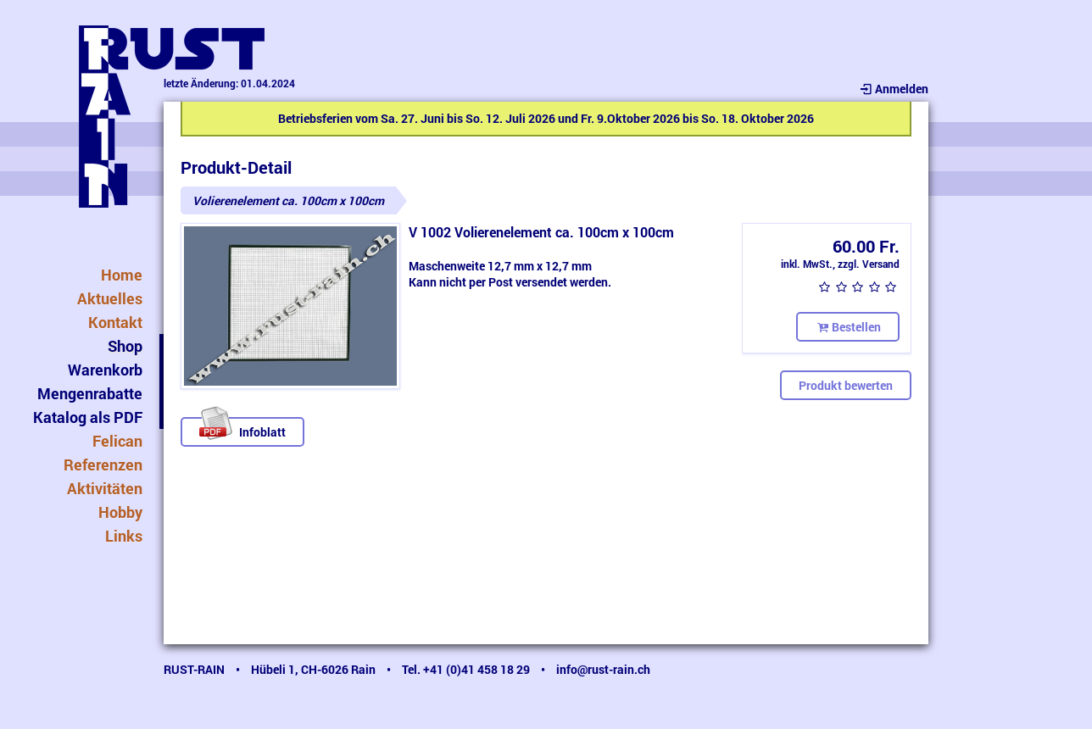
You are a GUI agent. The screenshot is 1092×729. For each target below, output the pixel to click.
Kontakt (115, 322)
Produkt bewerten (846, 385)
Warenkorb (105, 369)
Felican (117, 441)
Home (121, 274)
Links (123, 536)
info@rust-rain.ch (603, 669)
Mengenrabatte (89, 393)
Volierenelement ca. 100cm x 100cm (288, 200)
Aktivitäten (104, 488)
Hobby (120, 512)
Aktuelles (109, 298)
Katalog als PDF (87, 417)
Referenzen (103, 464)
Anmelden (893, 89)
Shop (125, 346)
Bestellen (848, 327)
